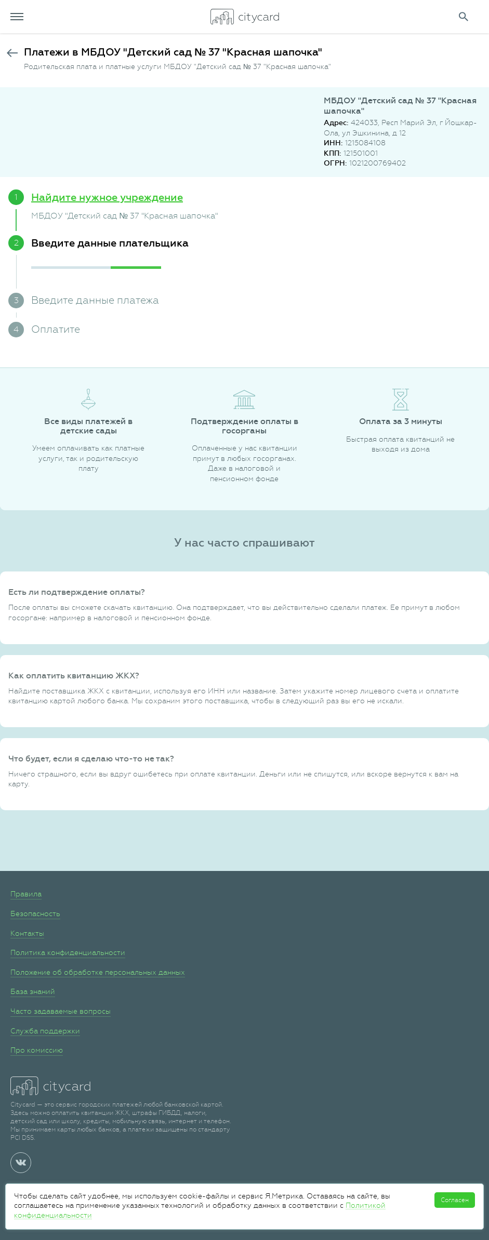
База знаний (32, 991)
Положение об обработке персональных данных (97, 972)
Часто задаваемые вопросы (60, 1011)
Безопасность (35, 913)
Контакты (27, 933)
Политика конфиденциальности (67, 952)
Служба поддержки (45, 1031)
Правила (26, 894)
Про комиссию (36, 1050)
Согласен (455, 1200)
